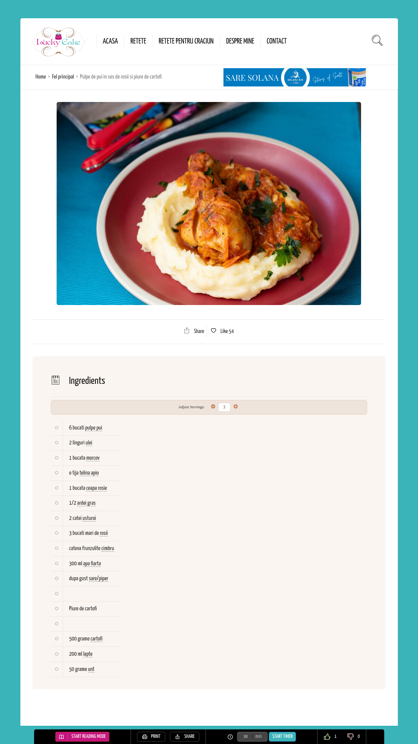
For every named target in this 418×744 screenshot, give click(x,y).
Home (41, 77)
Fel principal (63, 77)
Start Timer (282, 736)
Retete (138, 41)
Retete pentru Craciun (186, 41)
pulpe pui (93, 428)
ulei (89, 443)
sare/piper (98, 578)
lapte (88, 654)
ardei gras (86, 503)
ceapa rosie (96, 488)
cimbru (107, 548)
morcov (93, 458)
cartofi (96, 639)
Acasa (110, 41)
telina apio (89, 473)
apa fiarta (92, 564)
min (258, 736)
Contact (277, 41)
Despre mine (240, 41)
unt (91, 669)
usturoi (89, 518)
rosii (104, 533)
